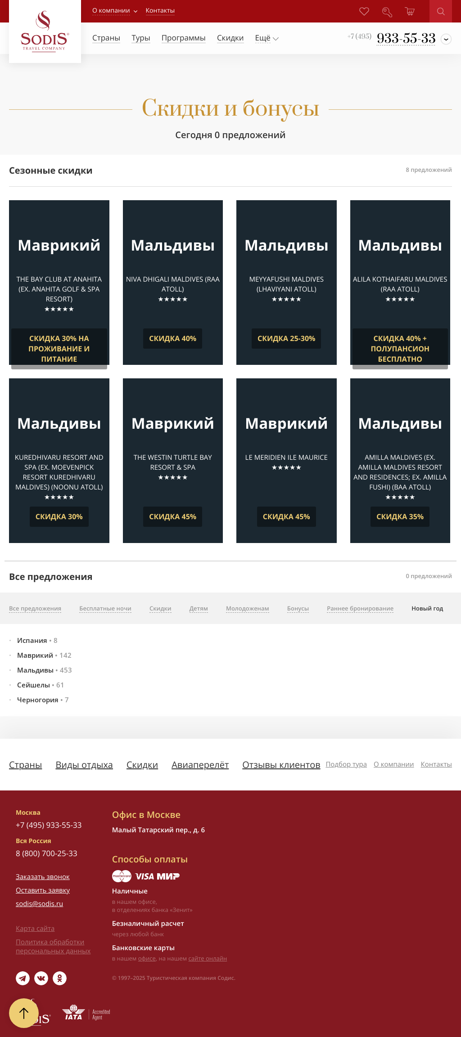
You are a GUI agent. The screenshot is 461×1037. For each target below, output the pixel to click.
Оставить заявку (43, 890)
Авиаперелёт (200, 765)
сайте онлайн (208, 958)
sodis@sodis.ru (39, 903)
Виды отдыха (84, 765)
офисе (147, 958)
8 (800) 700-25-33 (46, 853)
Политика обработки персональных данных (53, 947)
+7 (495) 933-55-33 (48, 825)
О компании (111, 10)
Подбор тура (346, 764)
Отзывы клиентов (281, 765)
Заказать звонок (43, 876)
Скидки (142, 765)
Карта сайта (35, 928)
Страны (25, 765)
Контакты (436, 764)
